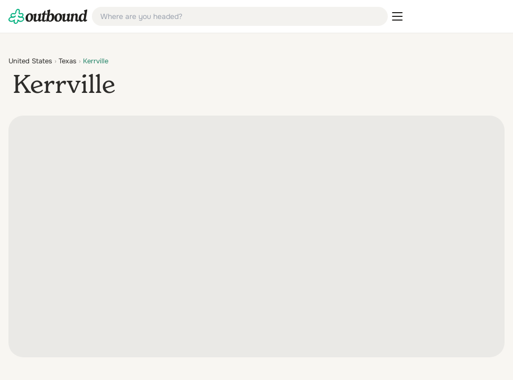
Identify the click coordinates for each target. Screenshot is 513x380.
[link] (48, 16)
